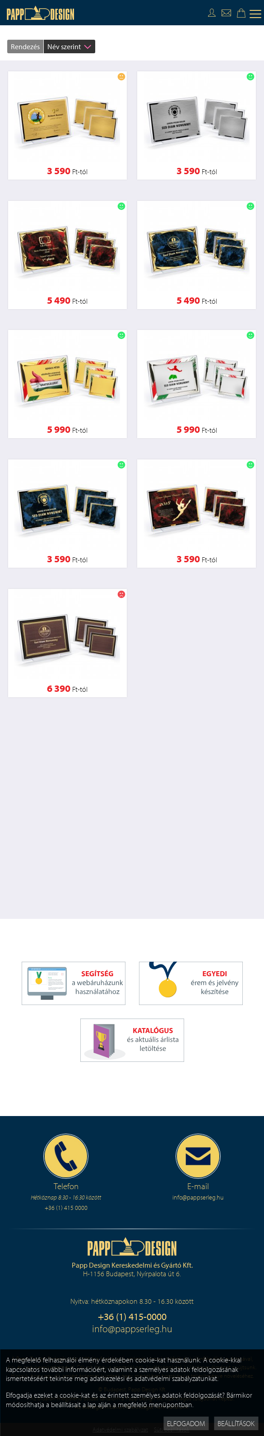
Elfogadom (186, 1423)
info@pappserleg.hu (132, 1328)
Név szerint (64, 46)
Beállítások (236, 1423)
